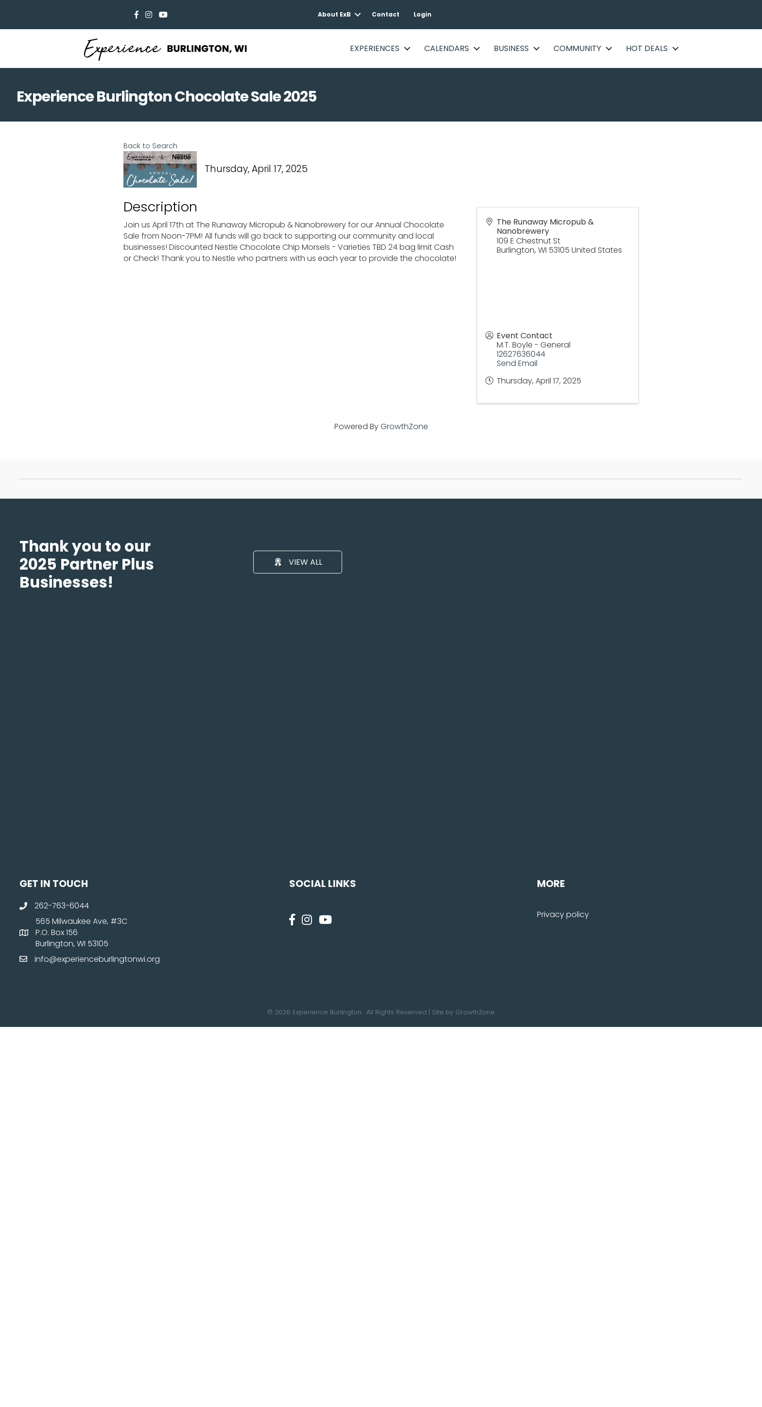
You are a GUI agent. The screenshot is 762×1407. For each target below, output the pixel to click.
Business (511, 48)
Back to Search (150, 146)
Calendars (446, 48)
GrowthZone (404, 426)
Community (577, 48)
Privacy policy (563, 914)
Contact (385, 14)
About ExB (334, 14)
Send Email (517, 363)
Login (423, 14)
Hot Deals (647, 48)
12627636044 (521, 354)
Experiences (374, 48)
